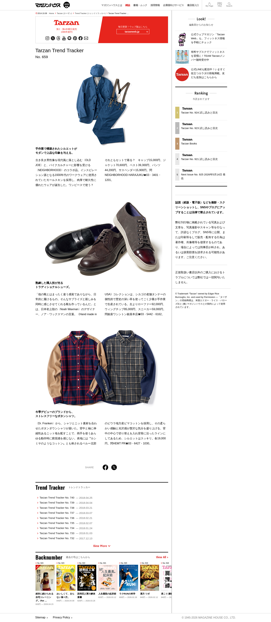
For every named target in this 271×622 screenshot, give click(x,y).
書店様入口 (193, 5)
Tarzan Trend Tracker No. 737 (66, 513)
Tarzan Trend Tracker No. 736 (66, 518)
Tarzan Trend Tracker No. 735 (66, 523)
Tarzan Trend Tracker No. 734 (66, 528)
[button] (165, 582)
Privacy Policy (61, 617)
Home (51, 13)
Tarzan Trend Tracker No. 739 (66, 502)
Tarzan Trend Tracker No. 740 (66, 497)
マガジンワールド (52, 5)
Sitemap (40, 617)
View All (162, 557)
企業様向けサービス (173, 5)
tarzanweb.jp (136, 31)
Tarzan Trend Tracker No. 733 (66, 533)
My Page (209, 3)
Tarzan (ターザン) (64, 13)
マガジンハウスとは (111, 5)
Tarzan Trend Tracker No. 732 (66, 538)
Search (229, 3)
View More (101, 546)
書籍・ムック (140, 5)
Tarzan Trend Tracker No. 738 (66, 507)
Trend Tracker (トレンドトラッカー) (90, 13)
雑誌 (127, 5)
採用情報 (155, 5)
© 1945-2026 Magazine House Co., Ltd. (208, 617)
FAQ (220, 3)
